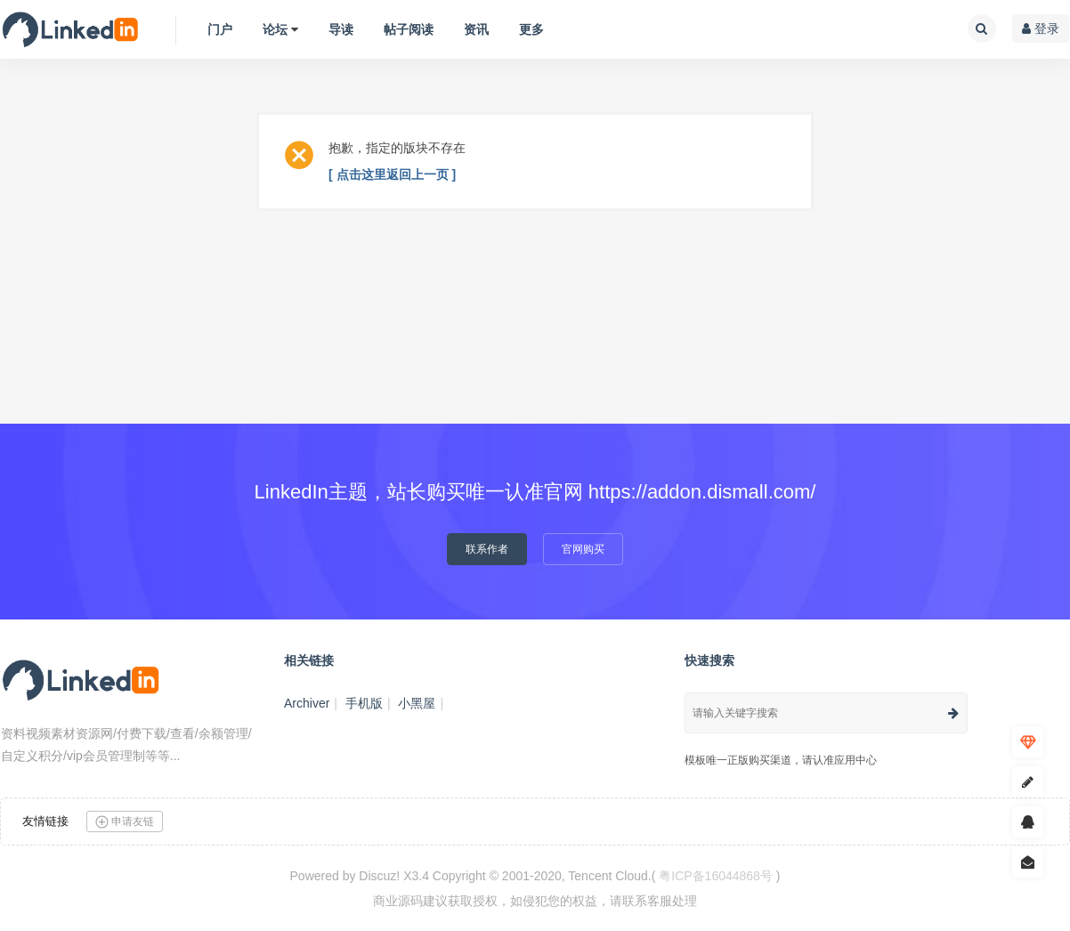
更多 (531, 29)
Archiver (306, 703)
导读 (340, 29)
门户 (219, 29)
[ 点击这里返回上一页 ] (392, 174)
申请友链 (124, 822)
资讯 (476, 29)
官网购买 (583, 549)
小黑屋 (416, 703)
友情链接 (45, 821)
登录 (1040, 28)
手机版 (364, 703)
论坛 (275, 29)
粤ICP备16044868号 (716, 876)
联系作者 (487, 549)
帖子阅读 (409, 29)
